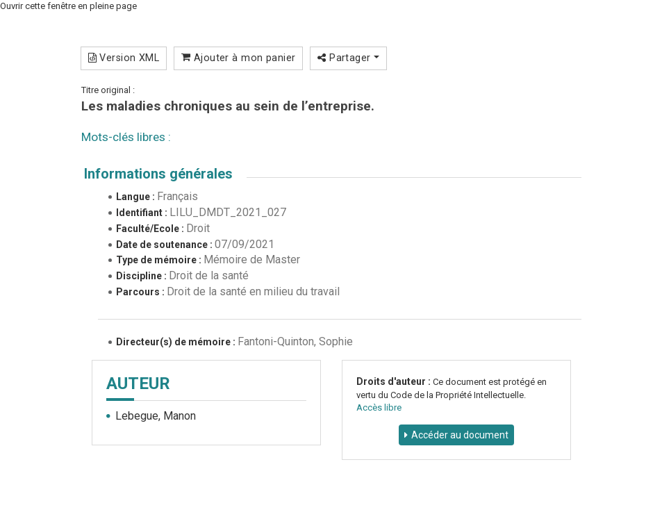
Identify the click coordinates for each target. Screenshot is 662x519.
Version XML (124, 58)
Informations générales (158, 174)
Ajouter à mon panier (238, 57)
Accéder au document (459, 435)
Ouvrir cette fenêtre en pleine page (68, 5)
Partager (348, 58)
